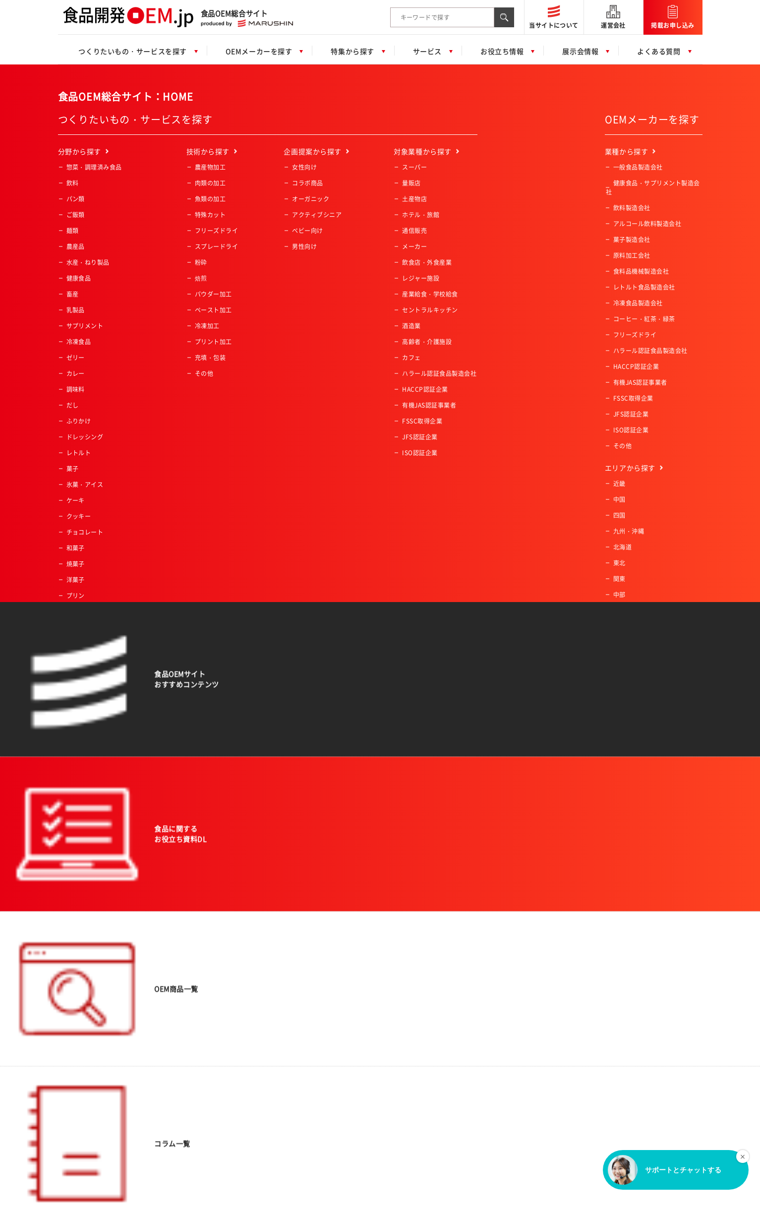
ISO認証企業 (419, 452)
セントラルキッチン (430, 309)
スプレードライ (216, 246)
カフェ (411, 357)
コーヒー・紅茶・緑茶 (97, 627)
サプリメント (85, 325)
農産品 (75, 246)
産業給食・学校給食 (430, 294)
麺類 (72, 230)
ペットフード (85, 611)
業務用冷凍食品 (88, 643)
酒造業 (411, 325)
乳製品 (75, 309)
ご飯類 (75, 214)
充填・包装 (210, 357)
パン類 (75, 198)
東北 (619, 562)
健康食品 (78, 278)
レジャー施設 (420, 278)
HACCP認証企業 (425, 389)
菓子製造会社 (631, 239)
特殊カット (210, 214)
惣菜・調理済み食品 (94, 167)
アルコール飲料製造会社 (647, 223)
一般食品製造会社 (638, 167)
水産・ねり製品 (88, 262)
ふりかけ (78, 421)
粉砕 (201, 262)
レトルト (78, 452)
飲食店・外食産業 (427, 262)
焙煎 (201, 278)
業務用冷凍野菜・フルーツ (103, 674)
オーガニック (310, 198)
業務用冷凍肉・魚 (91, 690)
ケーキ (75, 500)
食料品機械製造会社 (641, 271)
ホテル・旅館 (420, 214)
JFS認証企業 (419, 436)
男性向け (304, 246)
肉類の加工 (210, 183)
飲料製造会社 (631, 207)
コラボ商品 (307, 183)
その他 (75, 738)
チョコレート (85, 532)
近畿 (619, 483)
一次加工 (78, 722)
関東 (619, 578)
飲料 (72, 183)
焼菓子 (75, 563)
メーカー (414, 246)
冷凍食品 (78, 341)
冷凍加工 (207, 325)
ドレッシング (85, 436)
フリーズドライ (216, 230)
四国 (619, 515)
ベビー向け (307, 230)
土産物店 (414, 198)
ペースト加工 (213, 309)
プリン (75, 595)
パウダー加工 (213, 294)
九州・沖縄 (628, 531)
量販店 (411, 183)
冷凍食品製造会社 (638, 303)
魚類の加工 (210, 198)
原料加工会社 (631, 255)
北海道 (622, 547)
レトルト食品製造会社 (644, 287)
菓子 (72, 468)
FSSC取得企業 (422, 421)
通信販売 (414, 230)
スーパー (414, 167)
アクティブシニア (317, 214)
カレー (75, 373)
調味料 (75, 389)
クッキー (78, 516)
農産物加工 (210, 167)
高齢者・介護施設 (427, 341)
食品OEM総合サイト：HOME (125, 96)
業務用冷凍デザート (94, 706)
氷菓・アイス (85, 484)
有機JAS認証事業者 (429, 405)
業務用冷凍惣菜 (88, 659)
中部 (619, 594)
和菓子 (75, 548)
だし (72, 405)
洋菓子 (75, 579)
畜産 (72, 294)
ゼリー (75, 357)
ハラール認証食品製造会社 (439, 373)
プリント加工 (213, 341)
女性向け (304, 167)
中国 (619, 499)
